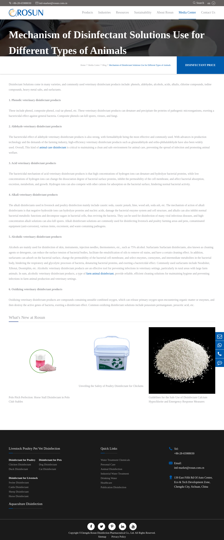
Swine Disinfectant (19, 482)
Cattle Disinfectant (19, 487)
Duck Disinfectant (18, 469)
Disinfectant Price (200, 65)
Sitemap (102, 536)
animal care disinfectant (52, 147)
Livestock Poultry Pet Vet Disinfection (34, 448)
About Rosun (165, 12)
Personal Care (108, 464)
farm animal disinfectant (100, 273)
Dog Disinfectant (48, 464)
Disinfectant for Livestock (23, 478)
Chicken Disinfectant (20, 464)
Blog (104, 65)
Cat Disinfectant (47, 469)
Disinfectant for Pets (50, 460)
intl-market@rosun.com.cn (51, 3)
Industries (104, 12)
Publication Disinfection (113, 487)
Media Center (187, 12)
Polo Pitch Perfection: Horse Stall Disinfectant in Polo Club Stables (39, 399)
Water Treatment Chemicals (115, 460)
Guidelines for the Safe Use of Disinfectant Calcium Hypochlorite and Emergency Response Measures (178, 399)
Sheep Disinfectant (19, 491)
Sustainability (143, 12)
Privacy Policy (118, 536)
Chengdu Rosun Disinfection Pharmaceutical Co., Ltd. (108, 533)
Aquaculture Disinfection (26, 504)
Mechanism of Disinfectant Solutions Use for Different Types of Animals (140, 65)
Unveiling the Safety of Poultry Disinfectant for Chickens (111, 385)
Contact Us (208, 12)
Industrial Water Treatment (115, 473)
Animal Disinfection (111, 469)
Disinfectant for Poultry (22, 460)
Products (87, 12)
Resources (122, 12)
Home (83, 65)
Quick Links (109, 448)
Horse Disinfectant (19, 496)
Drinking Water (109, 478)
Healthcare (106, 482)
